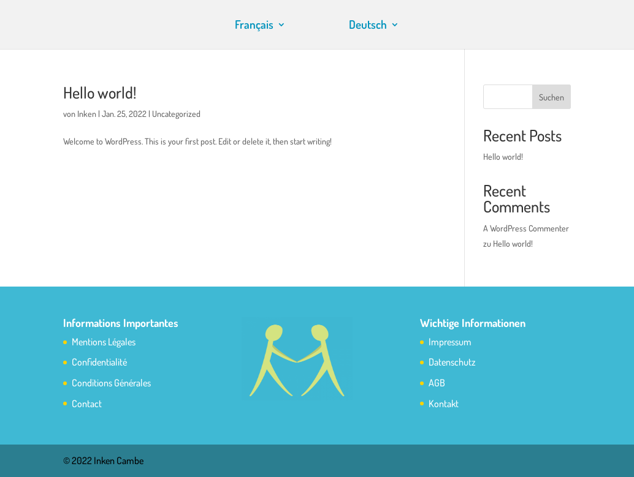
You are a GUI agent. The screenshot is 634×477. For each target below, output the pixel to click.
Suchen (551, 97)
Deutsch (368, 26)
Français (254, 26)
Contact (87, 403)
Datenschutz (452, 362)
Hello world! (99, 92)
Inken (86, 113)
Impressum (450, 342)
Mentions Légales (104, 342)
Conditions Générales (111, 383)
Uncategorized (176, 113)
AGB (437, 383)
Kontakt (444, 403)
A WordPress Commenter (526, 228)
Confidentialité (99, 362)
